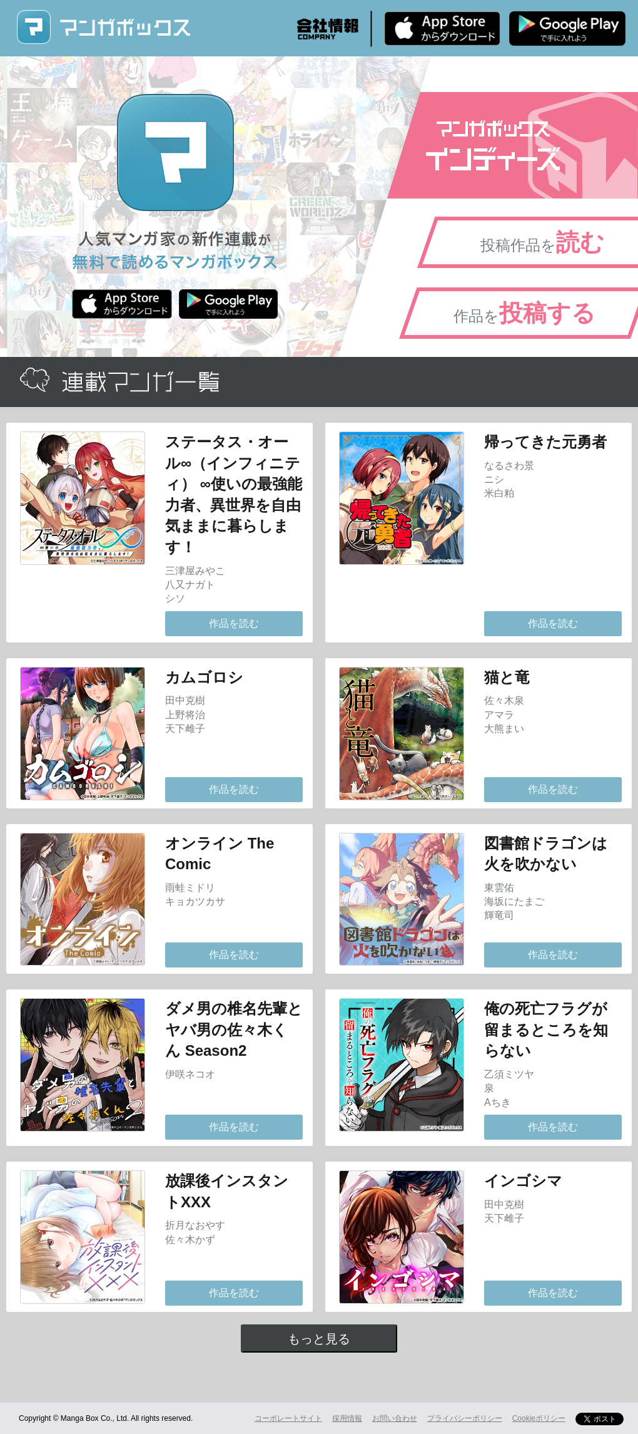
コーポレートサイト (288, 1418)
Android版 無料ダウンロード (567, 28)
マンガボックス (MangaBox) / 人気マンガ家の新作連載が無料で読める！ (103, 27)
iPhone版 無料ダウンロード (442, 28)
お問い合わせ (394, 1418)
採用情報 (347, 1418)
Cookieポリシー (538, 1418)
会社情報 (328, 29)
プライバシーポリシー (464, 1418)
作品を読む (234, 623)
